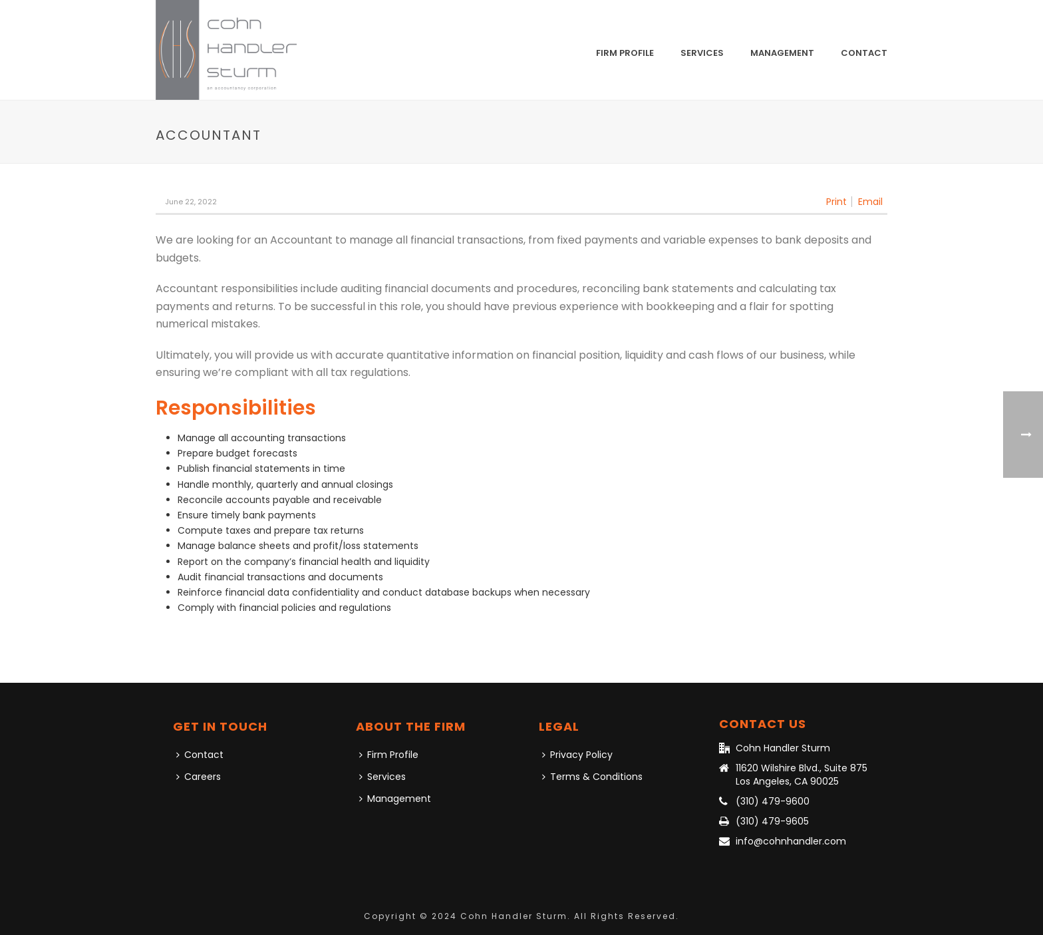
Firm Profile (625, 53)
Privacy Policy (577, 754)
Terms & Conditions (592, 776)
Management (782, 53)
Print (836, 201)
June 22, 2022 (191, 201)
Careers (198, 776)
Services (702, 53)
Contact (864, 53)
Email (870, 201)
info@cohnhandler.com (791, 841)
